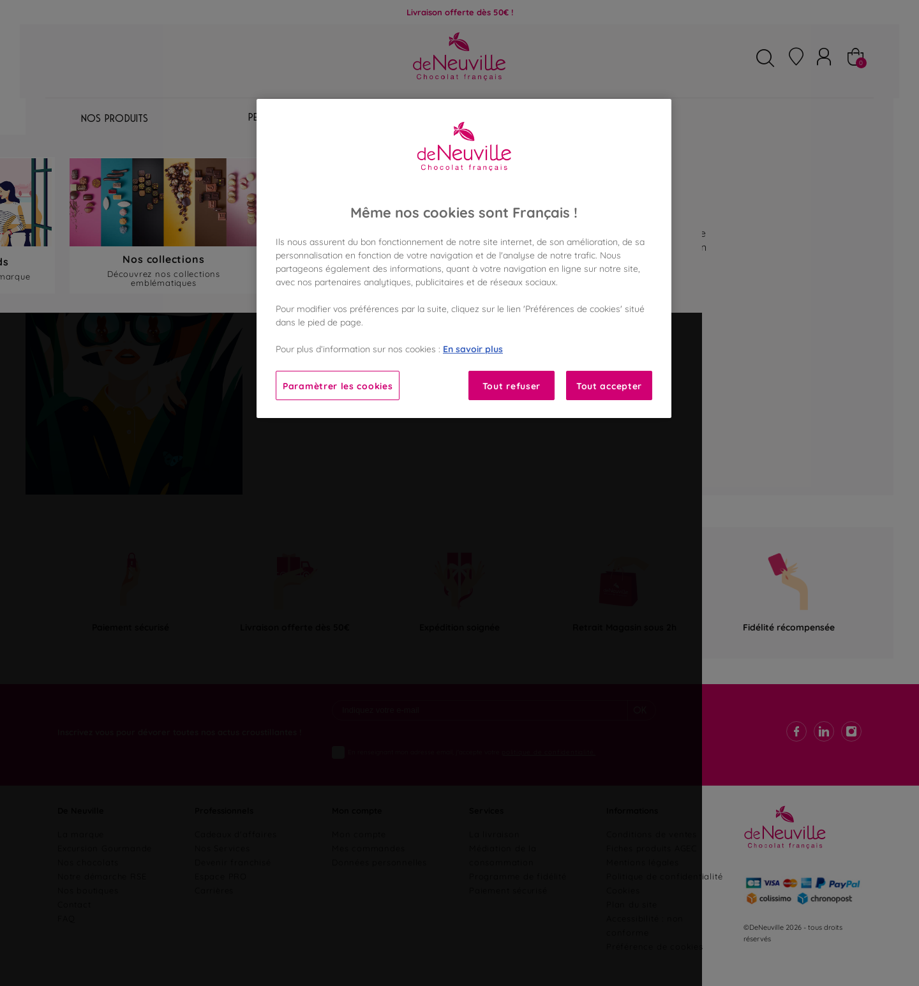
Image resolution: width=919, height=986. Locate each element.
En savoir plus (473, 348)
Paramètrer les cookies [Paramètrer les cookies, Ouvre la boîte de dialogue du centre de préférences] (337, 385)
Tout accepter (609, 385)
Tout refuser (511, 385)
